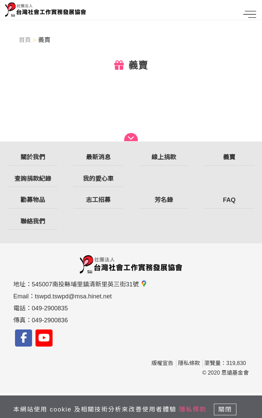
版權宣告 (162, 363)
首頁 (25, 40)
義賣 (44, 40)
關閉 (225, 409)
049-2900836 (50, 320)
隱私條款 (189, 363)
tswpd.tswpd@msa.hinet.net (73, 296)
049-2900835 (50, 308)
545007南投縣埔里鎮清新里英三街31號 (89, 284)
